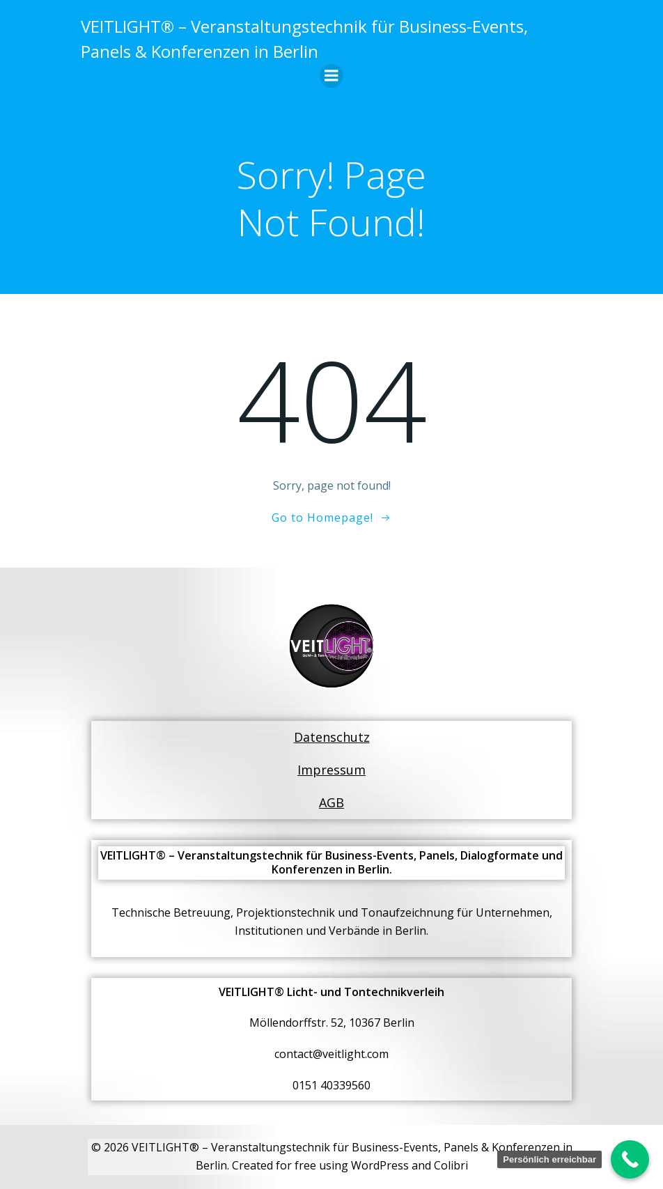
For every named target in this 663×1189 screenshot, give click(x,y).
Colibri (451, 1166)
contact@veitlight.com (331, 1054)
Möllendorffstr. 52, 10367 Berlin (331, 1023)
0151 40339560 (331, 1086)
